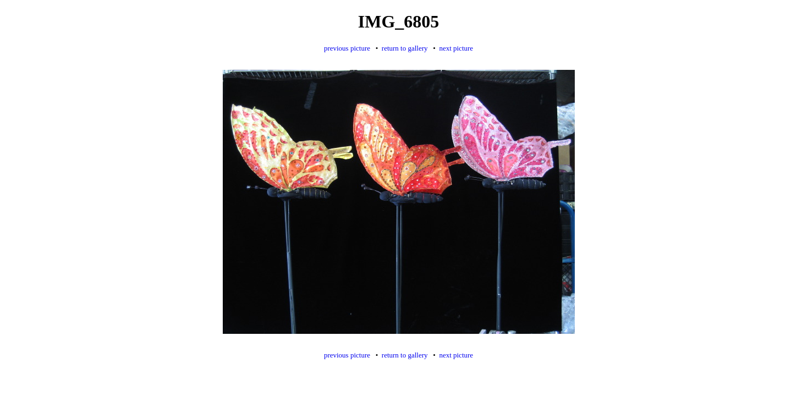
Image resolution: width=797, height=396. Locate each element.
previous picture (347, 48)
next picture (456, 48)
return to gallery (405, 48)
